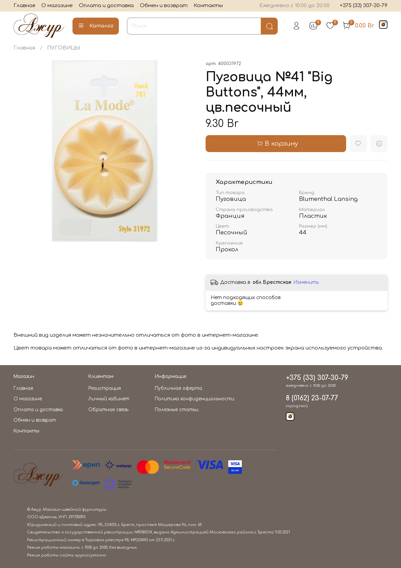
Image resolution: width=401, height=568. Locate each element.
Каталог (95, 26)
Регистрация (104, 388)
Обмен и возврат (164, 5)
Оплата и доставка (106, 5)
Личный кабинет (108, 398)
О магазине (57, 5)
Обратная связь (108, 409)
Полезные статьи (176, 409)
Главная (24, 5)
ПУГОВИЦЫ (63, 48)
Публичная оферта (178, 388)
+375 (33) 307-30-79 (363, 5)
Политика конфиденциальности (194, 398)
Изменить (306, 282)
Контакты (208, 5)
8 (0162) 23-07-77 (312, 398)
